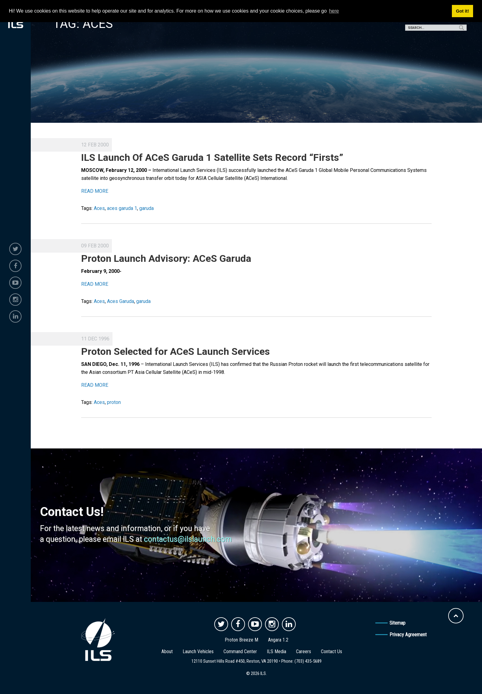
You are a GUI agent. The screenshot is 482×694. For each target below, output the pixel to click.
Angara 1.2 (278, 640)
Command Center (240, 651)
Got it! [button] (462, 11)
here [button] (334, 11)
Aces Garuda (120, 301)
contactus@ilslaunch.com (188, 539)
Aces (99, 208)
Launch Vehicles (198, 651)
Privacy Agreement (408, 635)
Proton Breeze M (241, 640)
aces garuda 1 (122, 208)
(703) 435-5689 (308, 661)
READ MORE (94, 191)
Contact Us (331, 651)
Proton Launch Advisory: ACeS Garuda (166, 258)
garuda (146, 208)
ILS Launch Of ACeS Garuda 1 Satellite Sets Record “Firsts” (212, 157)
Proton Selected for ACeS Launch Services (175, 351)
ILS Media (276, 651)
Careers (303, 651)
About (167, 651)
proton (114, 402)
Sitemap (397, 623)
